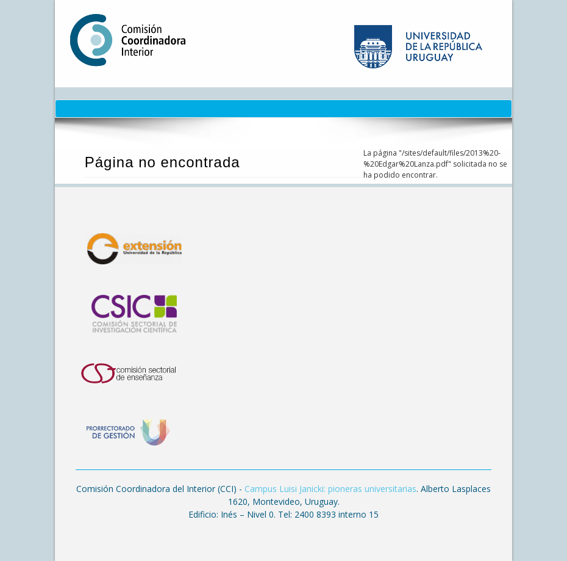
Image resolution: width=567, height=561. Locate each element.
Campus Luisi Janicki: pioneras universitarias (330, 488)
